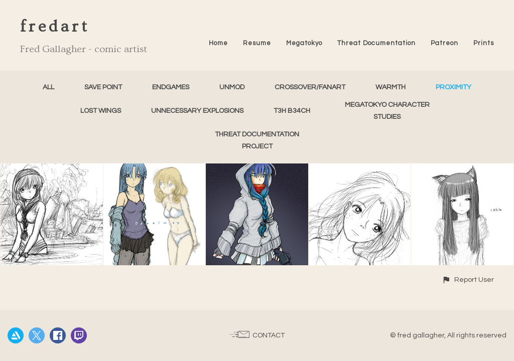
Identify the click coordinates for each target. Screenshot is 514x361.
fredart (55, 27)
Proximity (453, 87)
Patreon (444, 43)
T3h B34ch (292, 110)
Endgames (170, 87)
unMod (231, 87)
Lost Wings (100, 110)
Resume (257, 43)
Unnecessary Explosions (197, 110)
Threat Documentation (376, 43)
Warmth (390, 87)
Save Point (103, 87)
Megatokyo (304, 43)
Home (218, 43)
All (48, 87)
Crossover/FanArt (310, 87)
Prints (483, 43)
